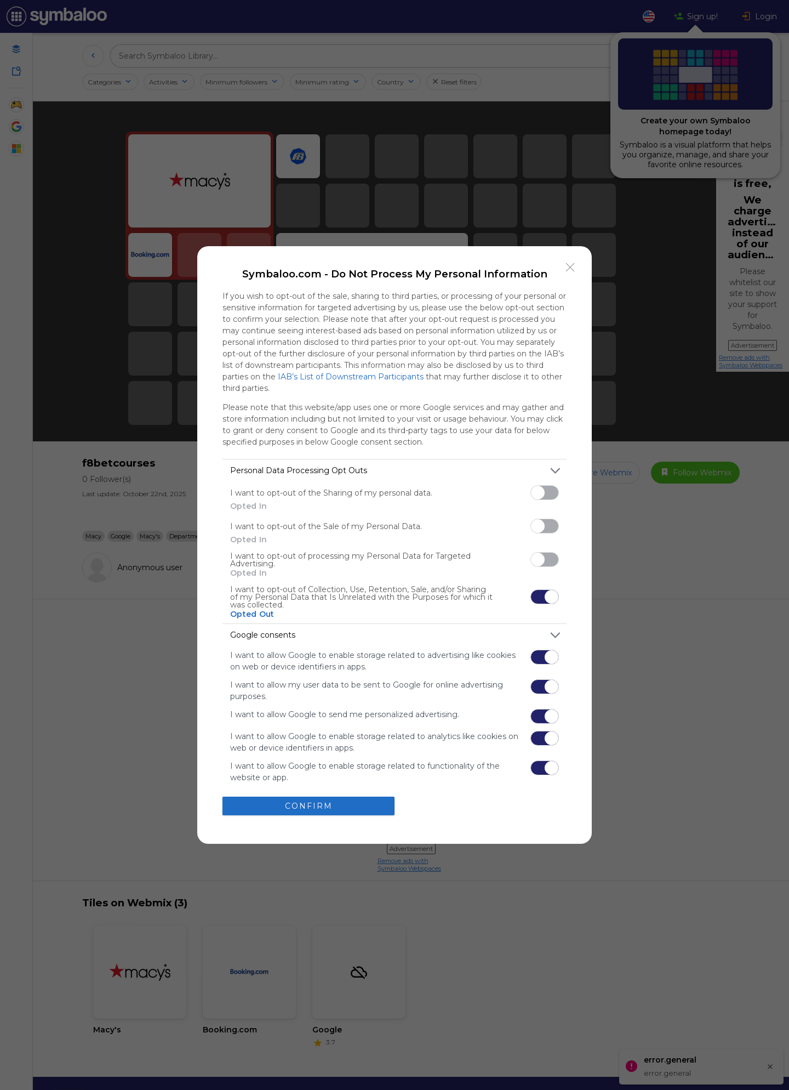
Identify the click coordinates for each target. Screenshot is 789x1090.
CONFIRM (309, 806)
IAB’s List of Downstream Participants (351, 377)
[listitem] (394, 470)
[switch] (544, 492)
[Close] (570, 267)
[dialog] (394, 545)
